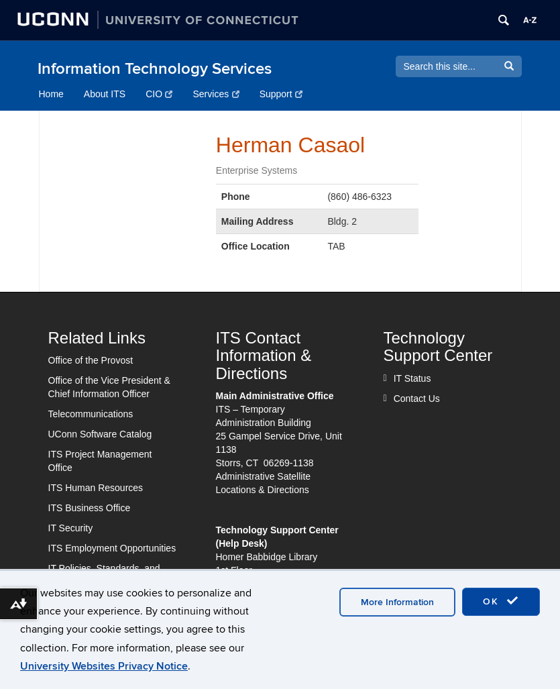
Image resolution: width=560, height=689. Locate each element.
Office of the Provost (90, 360)
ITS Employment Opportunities (112, 548)
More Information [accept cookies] (397, 602)
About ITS (104, 94)
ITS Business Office (89, 507)
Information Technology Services (155, 68)
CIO (159, 94)
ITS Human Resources (96, 487)
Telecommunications (90, 414)
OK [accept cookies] (501, 601)
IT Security (70, 528)
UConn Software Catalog (100, 434)
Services (215, 94)
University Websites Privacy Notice (104, 666)
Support (281, 94)
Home (51, 94)
